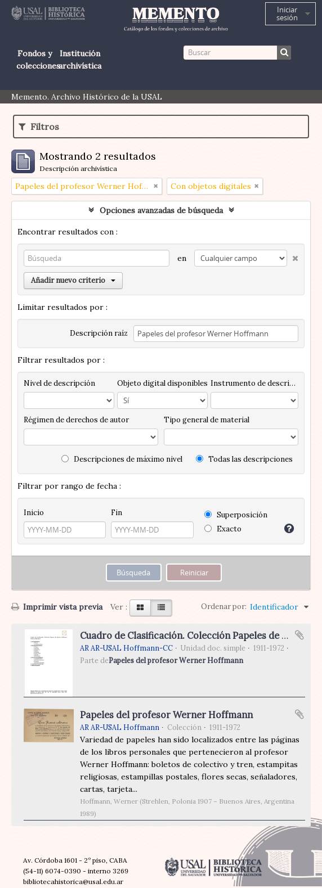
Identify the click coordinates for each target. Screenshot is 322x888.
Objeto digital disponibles (162, 383)
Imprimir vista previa (56, 607)
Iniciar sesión (287, 13)
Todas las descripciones (244, 459)
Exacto (223, 529)
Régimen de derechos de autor (76, 420)
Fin (116, 512)
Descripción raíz (99, 333)
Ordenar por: (224, 606)
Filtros (39, 126)
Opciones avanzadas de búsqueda (161, 210)
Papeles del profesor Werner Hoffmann (176, 660)
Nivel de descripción (59, 383)
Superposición (235, 515)
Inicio (34, 512)
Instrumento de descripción (254, 383)
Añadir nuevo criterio (73, 280)
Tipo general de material (206, 420)
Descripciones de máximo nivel (121, 459)
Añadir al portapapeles (299, 635)
